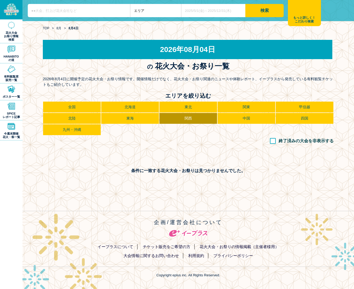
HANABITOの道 (11, 58)
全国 (72, 107)
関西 (188, 118)
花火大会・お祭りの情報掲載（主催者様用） (239, 246)
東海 (130, 118)
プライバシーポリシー (233, 255)
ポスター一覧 (11, 96)
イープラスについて (115, 246)
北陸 (72, 118)
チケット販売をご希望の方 (166, 246)
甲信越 (304, 107)
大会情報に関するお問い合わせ (151, 255)
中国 (246, 118)
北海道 (130, 107)
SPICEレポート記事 (11, 115)
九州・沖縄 (72, 129)
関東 (246, 107)
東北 (188, 107)
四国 (304, 118)
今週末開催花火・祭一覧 (11, 135)
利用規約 (196, 255)
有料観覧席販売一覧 (11, 78)
